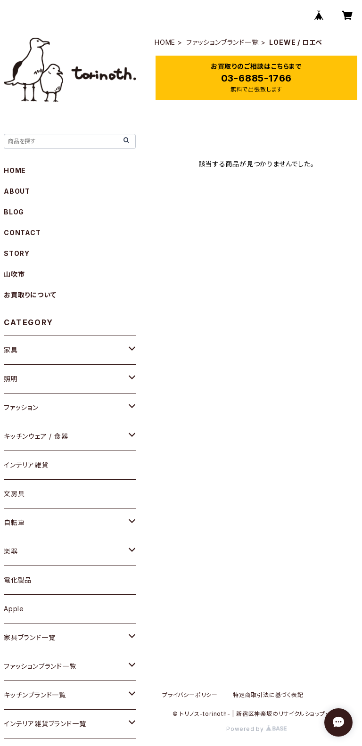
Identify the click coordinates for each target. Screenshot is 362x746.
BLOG (14, 212)
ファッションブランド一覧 (222, 42)
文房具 (14, 494)
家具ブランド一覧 (29, 637)
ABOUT (17, 191)
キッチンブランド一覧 (35, 695)
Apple (14, 609)
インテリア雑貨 (26, 465)
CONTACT (22, 233)
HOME (165, 42)
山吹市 (14, 274)
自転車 (14, 522)
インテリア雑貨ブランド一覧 (45, 724)
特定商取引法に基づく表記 (268, 694)
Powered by (256, 728)
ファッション (21, 407)
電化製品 (18, 580)
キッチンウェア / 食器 (36, 436)
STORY (17, 253)
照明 (11, 379)
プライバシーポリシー (190, 694)
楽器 (11, 551)
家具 (11, 350)
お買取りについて (30, 295)
